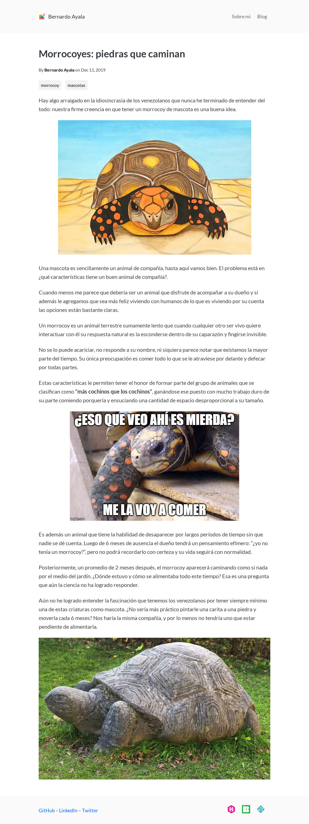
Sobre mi (241, 16)
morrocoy (50, 85)
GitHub (47, 810)
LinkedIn (68, 810)
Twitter (90, 810)
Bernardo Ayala (59, 69)
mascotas (76, 85)
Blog (262, 16)
